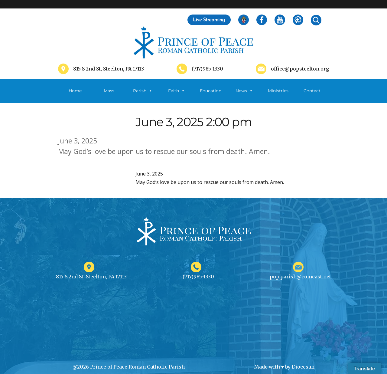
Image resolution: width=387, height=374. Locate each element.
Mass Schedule (109, 95)
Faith (176, 91)
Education (210, 91)
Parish (142, 91)
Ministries (278, 95)
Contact (312, 91)
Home (75, 91)
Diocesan (303, 367)
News (244, 91)
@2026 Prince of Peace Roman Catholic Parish (129, 367)
